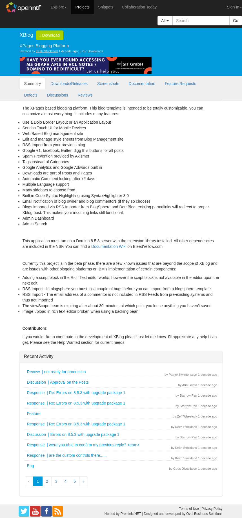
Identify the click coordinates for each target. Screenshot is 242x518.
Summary (32, 83)
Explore (59, 7)
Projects (82, 7)
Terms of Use (189, 509)
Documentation (142, 83)
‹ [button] (29, 481)
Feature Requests (180, 83)
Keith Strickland (47, 51)
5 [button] (75, 481)
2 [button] (47, 481)
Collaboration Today (139, 7)
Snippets (105, 7)
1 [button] (38, 481)
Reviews (85, 95)
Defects (30, 95)
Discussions (57, 95)
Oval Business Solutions (204, 514)
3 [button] (56, 481)
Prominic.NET (131, 514)
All (165, 20)
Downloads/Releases (69, 83)
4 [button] (66, 481)
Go (235, 20)
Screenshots (108, 83)
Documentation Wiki (108, 246)
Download (50, 35)
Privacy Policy (211, 509)
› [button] (83, 481)
